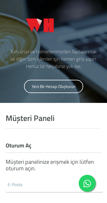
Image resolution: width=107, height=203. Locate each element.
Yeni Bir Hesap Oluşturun (54, 86)
